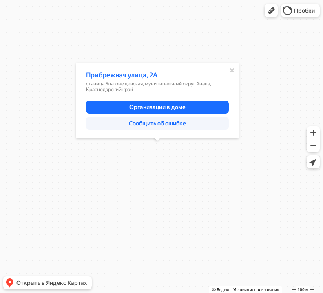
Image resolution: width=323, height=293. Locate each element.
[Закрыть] (232, 70)
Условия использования (256, 289)
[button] (271, 10)
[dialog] (157, 100)
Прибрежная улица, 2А (121, 75)
